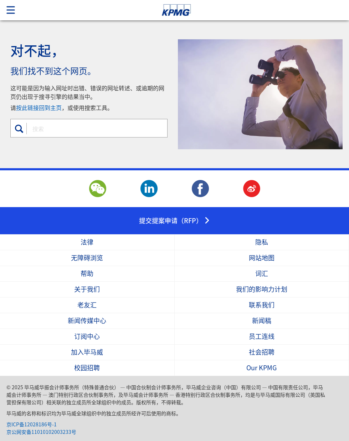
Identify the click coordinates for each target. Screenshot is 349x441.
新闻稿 (261, 320)
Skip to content (245, 10)
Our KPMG (261, 368)
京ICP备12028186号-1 (31, 424)
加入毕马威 (87, 352)
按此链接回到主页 (39, 107)
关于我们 (87, 289)
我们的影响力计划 (261, 289)
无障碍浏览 (87, 258)
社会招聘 (261, 352)
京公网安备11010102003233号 (41, 431)
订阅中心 (87, 336)
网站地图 (261, 258)
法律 (87, 242)
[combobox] (93, 128)
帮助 (87, 273)
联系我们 (261, 305)
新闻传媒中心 (87, 320)
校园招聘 (87, 368)
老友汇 (87, 305)
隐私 (261, 242)
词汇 (261, 273)
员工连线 (261, 336)
